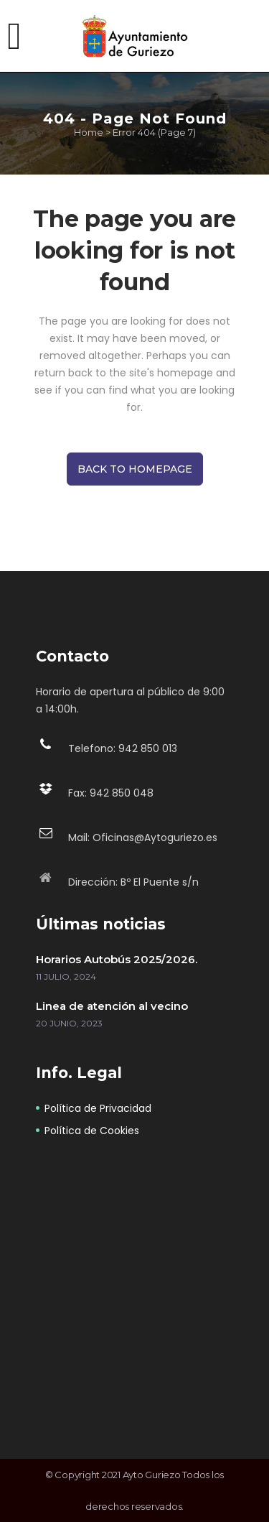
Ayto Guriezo (152, 1474)
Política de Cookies (91, 1130)
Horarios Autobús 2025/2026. (116, 959)
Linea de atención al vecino (112, 1006)
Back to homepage (134, 469)
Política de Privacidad (97, 1108)
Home (88, 132)
